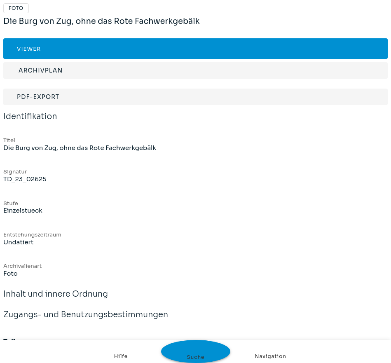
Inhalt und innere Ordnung (55, 299)
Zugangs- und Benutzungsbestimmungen (85, 320)
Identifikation (30, 122)
